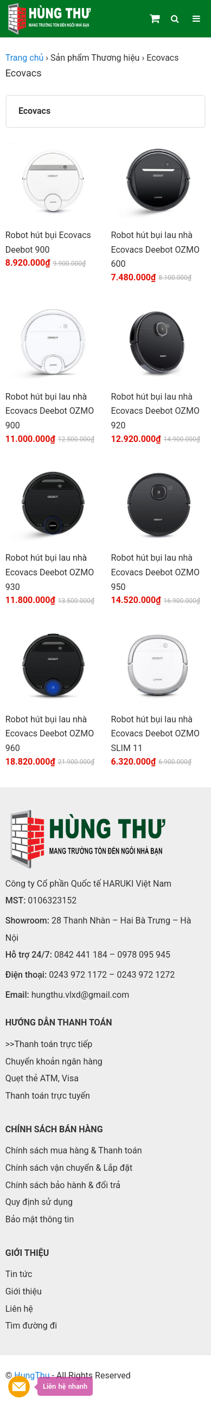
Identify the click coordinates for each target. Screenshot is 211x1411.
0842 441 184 (80, 955)
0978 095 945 (143, 955)
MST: (15, 900)
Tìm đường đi (31, 1325)
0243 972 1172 (78, 975)
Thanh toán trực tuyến (47, 1096)
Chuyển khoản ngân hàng (54, 1061)
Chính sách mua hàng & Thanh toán (73, 1150)
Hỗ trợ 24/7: (28, 955)
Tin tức (19, 1274)
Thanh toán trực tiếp (53, 1044)
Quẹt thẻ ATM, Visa (42, 1078)
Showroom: (27, 920)
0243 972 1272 (146, 975)
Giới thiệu (23, 1291)
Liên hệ (19, 1309)
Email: (17, 995)
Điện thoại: (26, 975)
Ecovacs (34, 111)
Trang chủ (24, 58)
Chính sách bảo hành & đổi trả (62, 1185)
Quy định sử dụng (39, 1202)
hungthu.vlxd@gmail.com (80, 995)
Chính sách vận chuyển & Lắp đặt (69, 1168)
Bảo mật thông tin (39, 1219)
